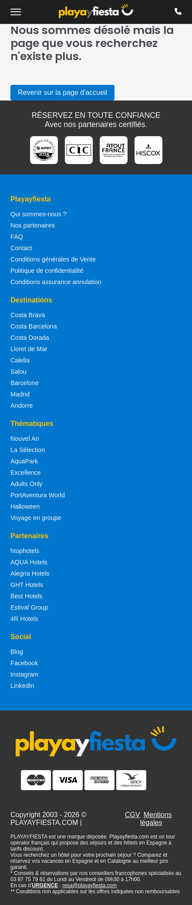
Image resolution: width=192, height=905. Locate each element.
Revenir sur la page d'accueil (62, 92)
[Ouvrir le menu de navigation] (15, 11)
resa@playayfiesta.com (89, 885)
